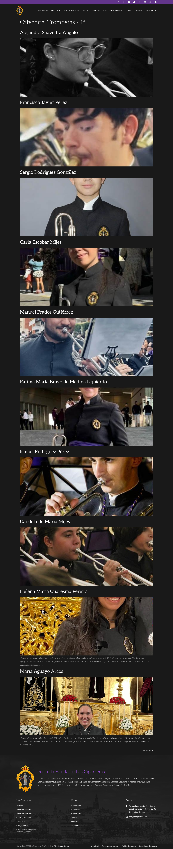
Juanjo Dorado (63, 846)
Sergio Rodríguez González (48, 172)
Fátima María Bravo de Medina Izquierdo (63, 382)
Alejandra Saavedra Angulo (49, 32)
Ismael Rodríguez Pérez (44, 452)
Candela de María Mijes (45, 521)
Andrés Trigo (52, 846)
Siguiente (148, 750)
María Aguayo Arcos (41, 671)
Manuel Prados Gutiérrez (46, 312)
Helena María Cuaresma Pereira (54, 591)
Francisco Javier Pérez (43, 102)
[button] (56, 10)
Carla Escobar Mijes (41, 242)
